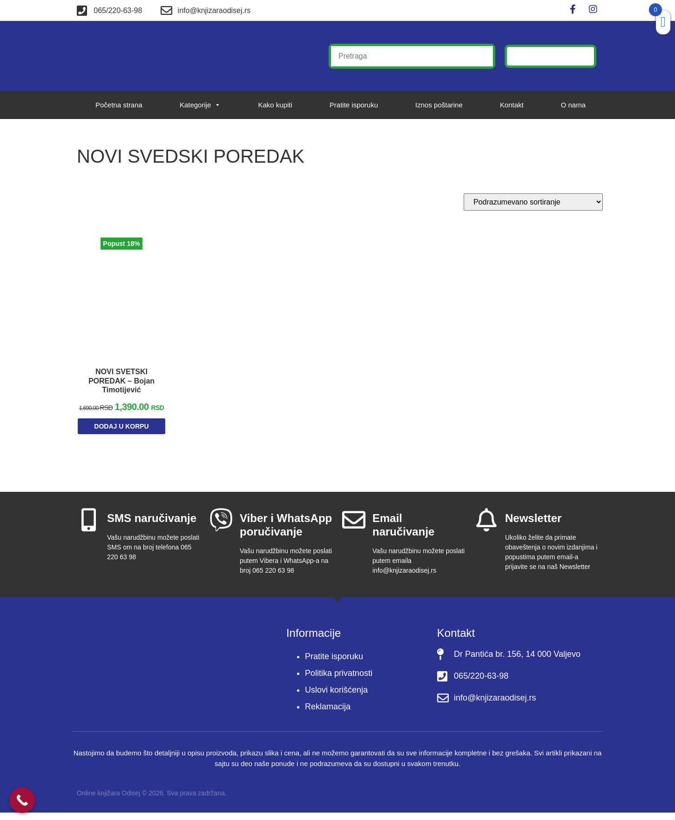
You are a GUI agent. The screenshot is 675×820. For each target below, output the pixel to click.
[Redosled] (533, 202)
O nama (573, 105)
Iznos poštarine (439, 105)
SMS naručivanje (151, 526)
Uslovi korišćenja (336, 697)
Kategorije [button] (200, 105)
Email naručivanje (403, 533)
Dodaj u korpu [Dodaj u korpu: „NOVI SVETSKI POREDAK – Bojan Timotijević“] (121, 436)
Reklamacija (328, 714)
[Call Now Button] (22, 800)
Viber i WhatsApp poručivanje (286, 533)
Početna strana (118, 105)
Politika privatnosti (338, 681)
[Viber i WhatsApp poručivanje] (221, 527)
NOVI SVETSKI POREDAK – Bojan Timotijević (121, 377)
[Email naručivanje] (353, 527)
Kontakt (512, 105)
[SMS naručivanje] (88, 527)
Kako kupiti (275, 105)
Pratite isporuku (354, 105)
